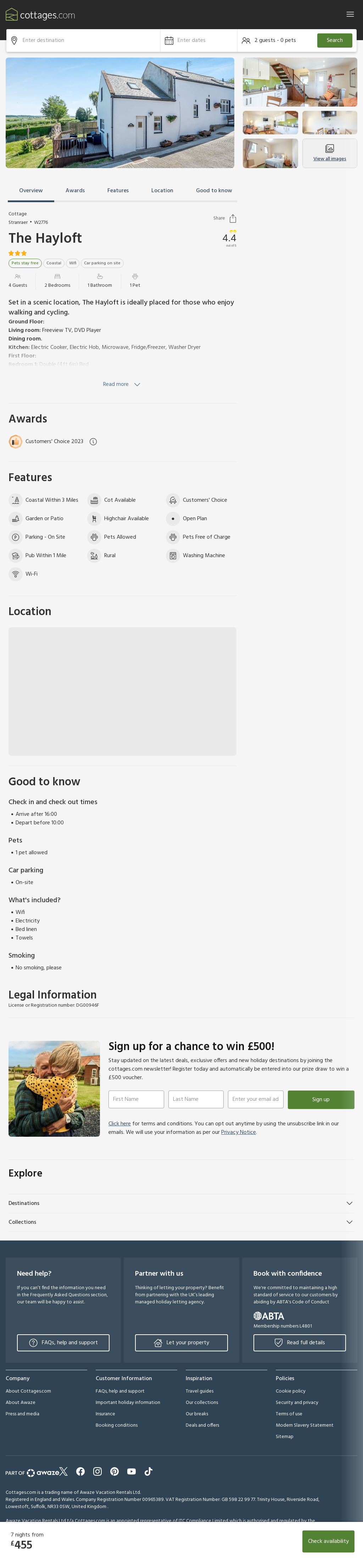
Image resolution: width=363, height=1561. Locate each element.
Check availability (328, 1541)
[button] (199, 40)
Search (335, 40)
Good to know (214, 190)
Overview (31, 190)
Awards (75, 190)
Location (162, 190)
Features (118, 190)
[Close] (350, 14)
